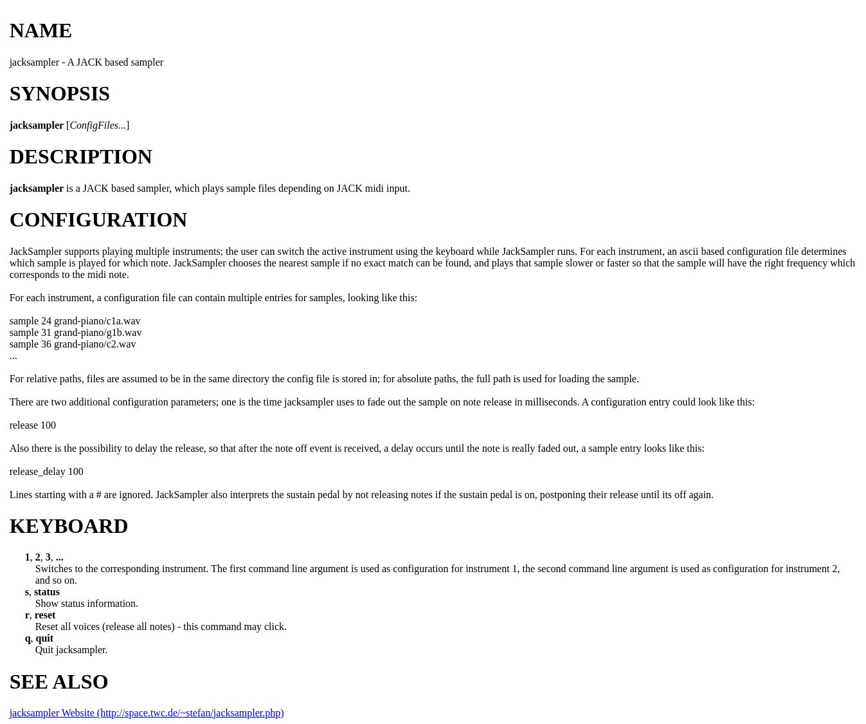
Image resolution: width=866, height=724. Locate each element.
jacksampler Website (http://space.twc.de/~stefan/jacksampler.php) (147, 712)
